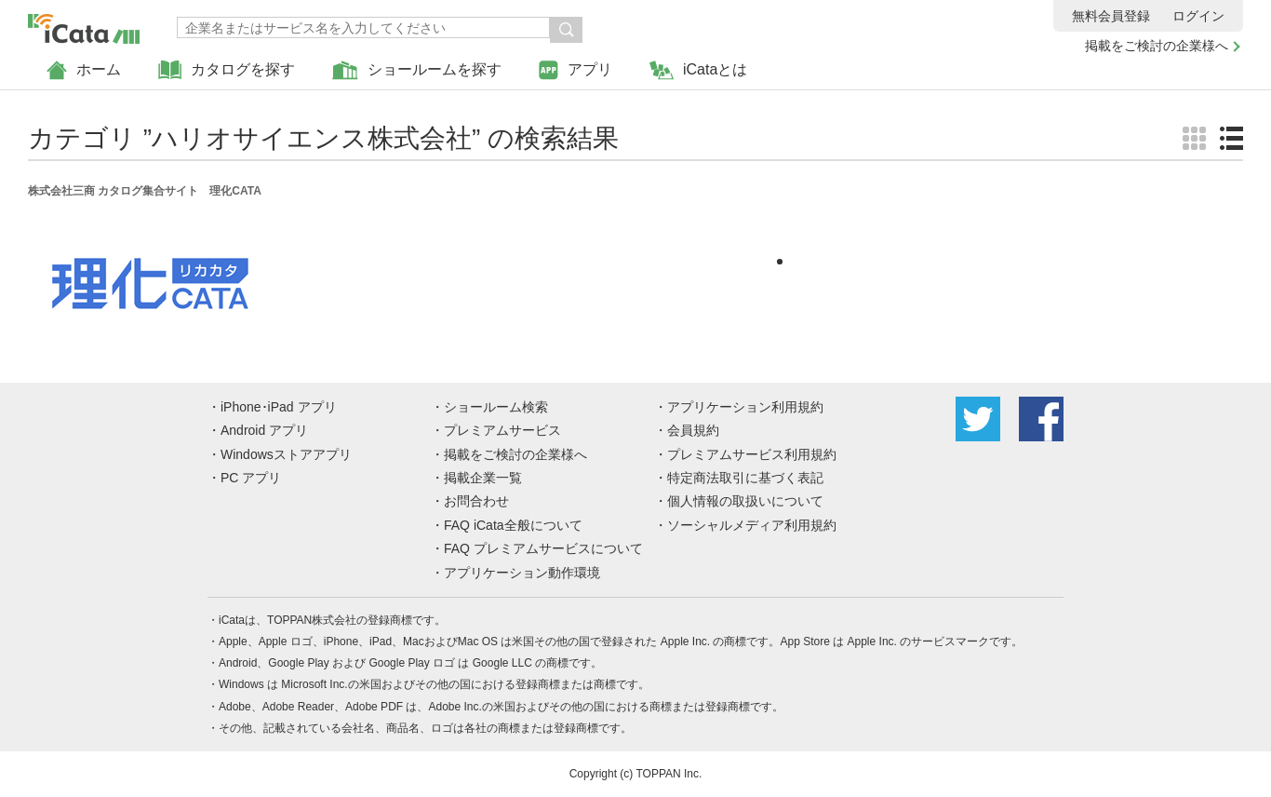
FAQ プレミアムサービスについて (543, 548)
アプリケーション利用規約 (745, 406)
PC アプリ (251, 477)
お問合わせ (476, 500)
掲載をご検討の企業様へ (1156, 45)
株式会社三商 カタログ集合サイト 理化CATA (144, 190)
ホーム (84, 70)
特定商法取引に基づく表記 (745, 477)
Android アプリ (264, 430)
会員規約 (693, 430)
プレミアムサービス (502, 430)
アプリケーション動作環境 (522, 572)
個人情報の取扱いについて (745, 500)
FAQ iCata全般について (513, 525)
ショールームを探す (417, 70)
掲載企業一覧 (483, 477)
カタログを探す (226, 70)
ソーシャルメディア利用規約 (751, 525)
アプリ (575, 70)
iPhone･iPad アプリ (279, 406)
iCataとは (698, 70)
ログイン (1198, 15)
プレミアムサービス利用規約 (751, 454)
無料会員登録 (1111, 15)
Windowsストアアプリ (286, 454)
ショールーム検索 (496, 406)
